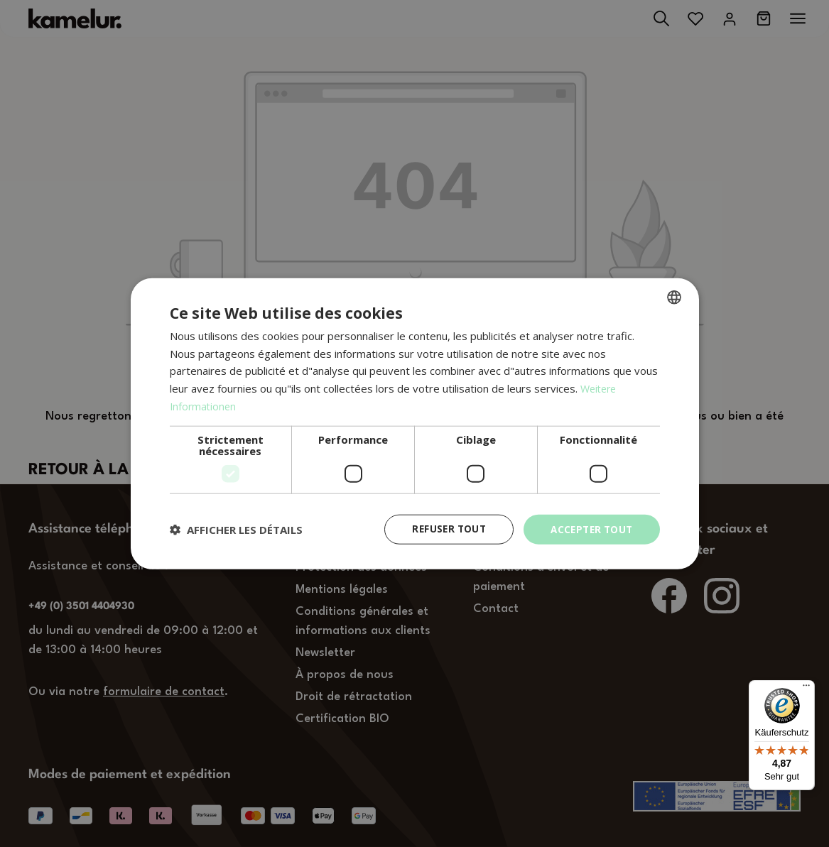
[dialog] (414, 423)
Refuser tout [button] (442, 528)
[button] (236, 529)
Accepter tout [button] (589, 528)
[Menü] (806, 688)
